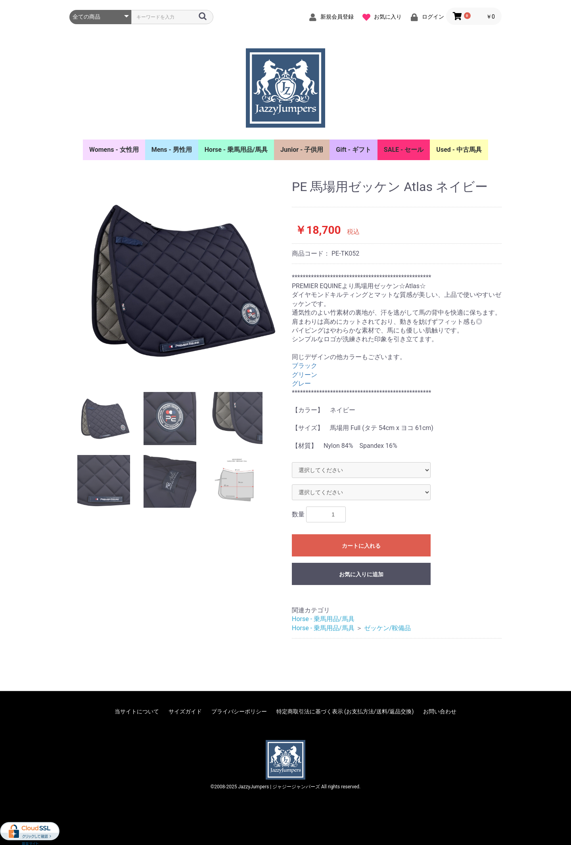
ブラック (304, 365)
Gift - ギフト (353, 149)
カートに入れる (361, 546)
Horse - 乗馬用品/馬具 (236, 149)
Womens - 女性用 (114, 149)
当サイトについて (137, 711)
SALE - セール (404, 149)
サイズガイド (185, 711)
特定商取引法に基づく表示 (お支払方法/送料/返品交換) (345, 711)
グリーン (304, 375)
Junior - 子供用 (301, 149)
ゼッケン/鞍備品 (387, 628)
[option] (177, 280)
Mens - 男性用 (171, 149)
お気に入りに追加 (361, 574)
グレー (301, 383)
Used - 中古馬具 (459, 149)
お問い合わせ (439, 711)
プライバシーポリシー (239, 711)
